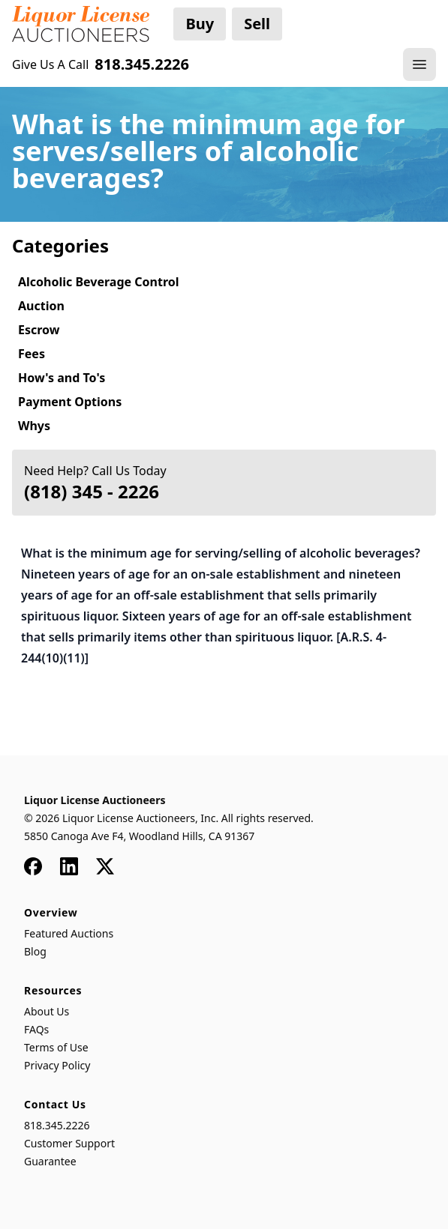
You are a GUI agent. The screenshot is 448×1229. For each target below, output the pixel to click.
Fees (31, 353)
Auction (41, 306)
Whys (34, 425)
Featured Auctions (68, 933)
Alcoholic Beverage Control (98, 282)
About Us (46, 1011)
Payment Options (70, 401)
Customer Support (69, 1143)
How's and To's (61, 377)
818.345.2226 (57, 1125)
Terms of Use (56, 1047)
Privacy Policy (57, 1065)
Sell (257, 23)
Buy (199, 23)
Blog (35, 951)
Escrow (38, 329)
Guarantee (50, 1161)
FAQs (36, 1029)
